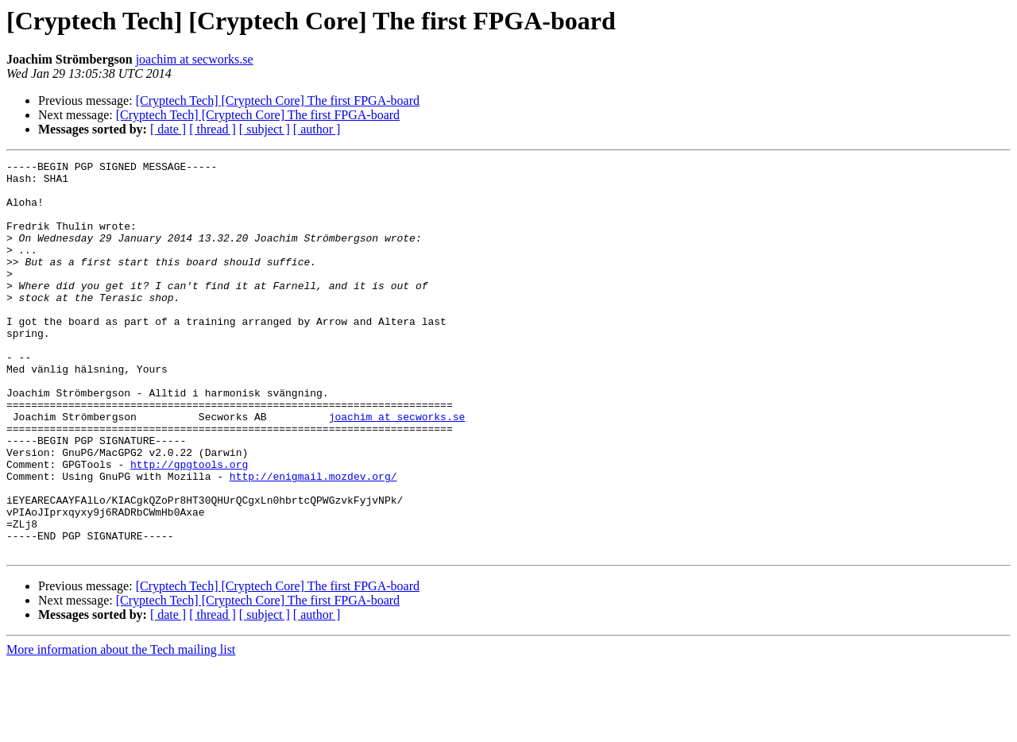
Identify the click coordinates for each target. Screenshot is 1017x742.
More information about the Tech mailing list (120, 728)
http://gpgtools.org (189, 526)
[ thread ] (212, 129)
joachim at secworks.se (194, 59)
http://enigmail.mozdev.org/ (313, 540)
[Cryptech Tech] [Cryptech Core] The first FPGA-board (278, 100)
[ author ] (317, 129)
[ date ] (168, 129)
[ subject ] (264, 129)
